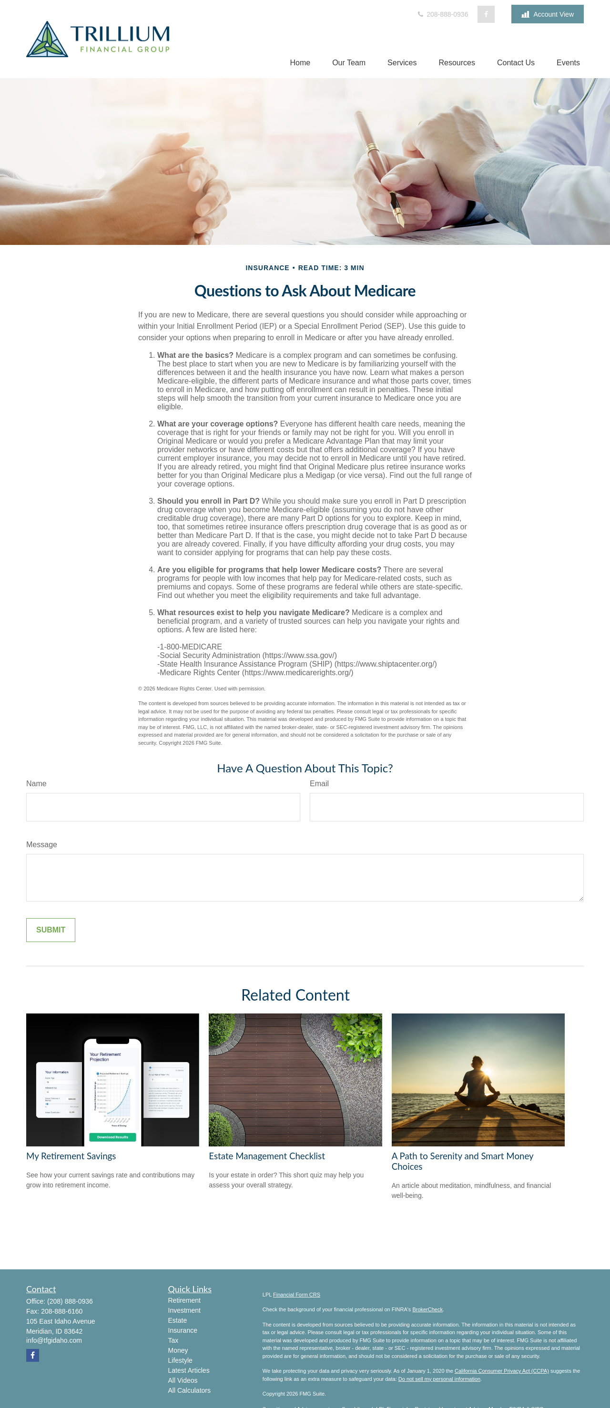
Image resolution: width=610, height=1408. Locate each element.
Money (178, 1350)
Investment (184, 1310)
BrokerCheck (427, 1309)
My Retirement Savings (71, 1156)
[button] (300, 62)
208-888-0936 (442, 14)
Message (41, 845)
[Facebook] (486, 14)
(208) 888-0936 (70, 1301)
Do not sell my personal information (439, 1379)
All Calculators (189, 1390)
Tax (173, 1340)
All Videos (183, 1380)
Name (36, 784)
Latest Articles (189, 1370)
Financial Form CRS (296, 1294)
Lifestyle (180, 1360)
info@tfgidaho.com (54, 1340)
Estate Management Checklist (267, 1156)
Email (319, 784)
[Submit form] (50, 930)
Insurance (182, 1330)
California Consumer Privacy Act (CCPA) (502, 1371)
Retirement (184, 1300)
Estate (177, 1320)
